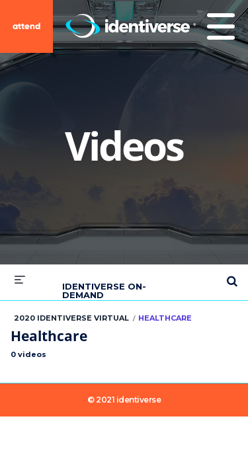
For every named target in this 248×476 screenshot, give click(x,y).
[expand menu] (20, 279)
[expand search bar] (232, 275)
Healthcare (165, 318)
